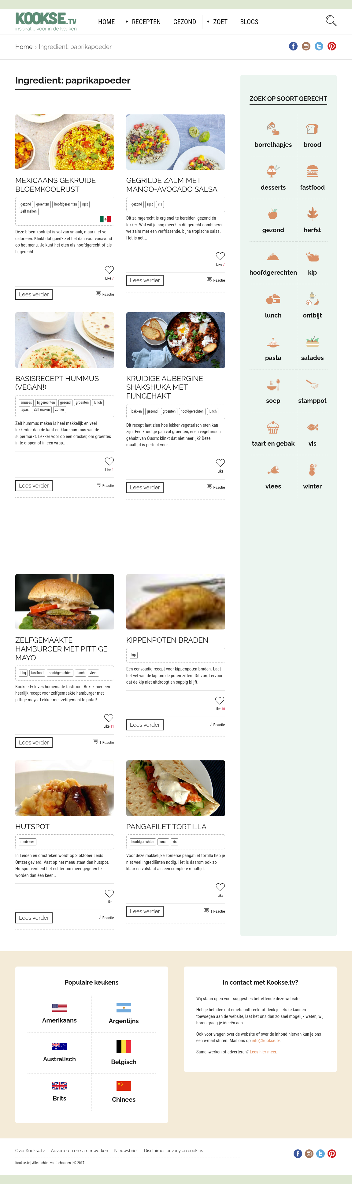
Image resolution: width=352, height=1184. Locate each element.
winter (312, 486)
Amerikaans (59, 1020)
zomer (59, 409)
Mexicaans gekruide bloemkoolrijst (55, 185)
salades (312, 358)
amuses (26, 402)
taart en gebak (273, 443)
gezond (25, 204)
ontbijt (312, 315)
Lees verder (34, 294)
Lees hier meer (263, 1052)
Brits (59, 1098)
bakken (137, 411)
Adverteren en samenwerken (79, 1150)
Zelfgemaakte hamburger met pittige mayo (61, 649)
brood (312, 144)
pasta (273, 358)
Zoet (220, 22)
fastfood (37, 673)
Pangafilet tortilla (166, 826)
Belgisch (123, 1062)
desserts (273, 187)
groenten (42, 204)
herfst (312, 230)
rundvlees (27, 842)
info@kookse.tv (266, 1040)
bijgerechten (46, 402)
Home (106, 22)
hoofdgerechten (65, 204)
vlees (93, 673)
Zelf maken (28, 211)
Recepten (146, 22)
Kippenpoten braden (167, 640)
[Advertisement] (120, 537)
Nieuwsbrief (126, 1150)
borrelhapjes (273, 144)
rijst (85, 204)
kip (134, 655)
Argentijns (124, 1021)
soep (273, 400)
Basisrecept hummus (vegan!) (57, 383)
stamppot (312, 400)
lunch (98, 402)
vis (160, 204)
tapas (24, 409)
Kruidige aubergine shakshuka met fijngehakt (164, 387)
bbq (23, 673)
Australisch (59, 1059)
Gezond (184, 22)
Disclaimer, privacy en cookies (173, 1150)
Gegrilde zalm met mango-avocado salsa (171, 185)
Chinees (123, 1099)
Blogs (249, 22)
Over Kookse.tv (30, 1150)
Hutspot (32, 826)
